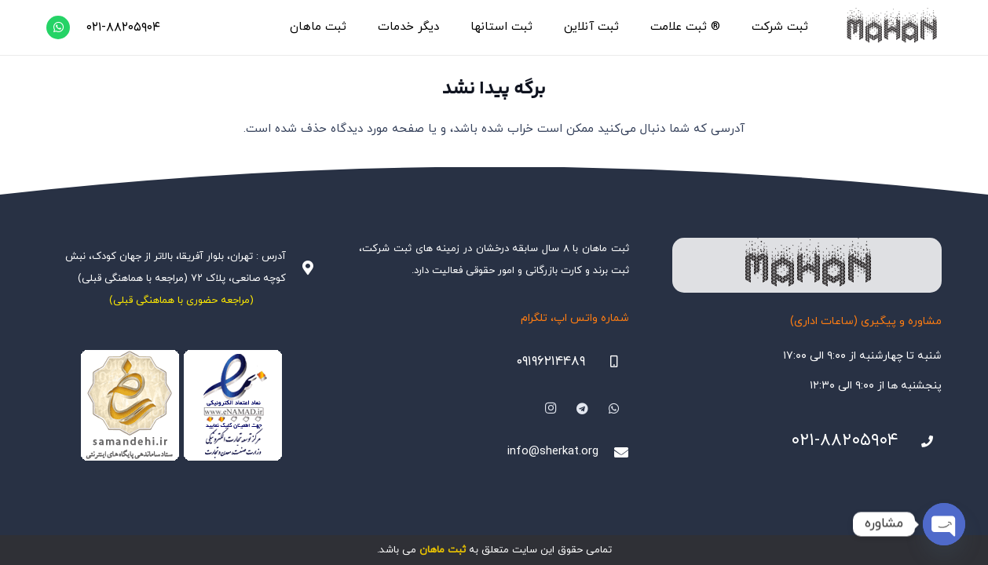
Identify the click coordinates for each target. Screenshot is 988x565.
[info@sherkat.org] (613, 452)
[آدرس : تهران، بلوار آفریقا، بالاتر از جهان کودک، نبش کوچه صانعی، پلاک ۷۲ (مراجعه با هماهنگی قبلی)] (301, 268)
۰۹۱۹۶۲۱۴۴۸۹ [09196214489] (550, 361)
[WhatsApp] (58, 27)
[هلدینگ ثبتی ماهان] (891, 27)
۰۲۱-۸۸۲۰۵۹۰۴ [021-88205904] (844, 440)
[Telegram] (583, 409)
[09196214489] (607, 362)
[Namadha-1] (181, 406)
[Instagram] (550, 409)
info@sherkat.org (552, 451)
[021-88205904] (920, 442)
